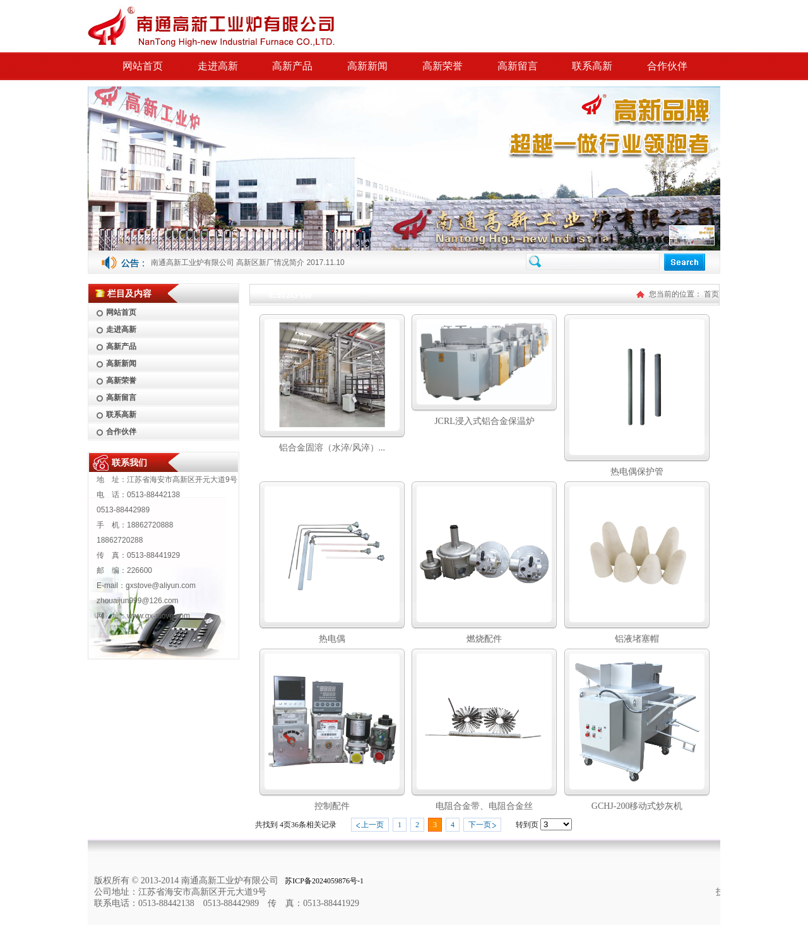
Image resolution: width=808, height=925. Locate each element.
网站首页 (142, 66)
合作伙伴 (667, 66)
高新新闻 (367, 66)
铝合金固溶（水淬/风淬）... (332, 447)
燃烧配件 (484, 639)
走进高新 (218, 66)
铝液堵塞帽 (637, 639)
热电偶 (332, 639)
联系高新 (592, 66)
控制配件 (332, 806)
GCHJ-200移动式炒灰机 (637, 806)
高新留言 (517, 66)
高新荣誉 (442, 66)
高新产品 (292, 66)
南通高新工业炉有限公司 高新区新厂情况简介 (227, 262)
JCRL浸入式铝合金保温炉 (484, 421)
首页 (711, 294)
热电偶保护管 (636, 471)
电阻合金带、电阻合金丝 (484, 806)
